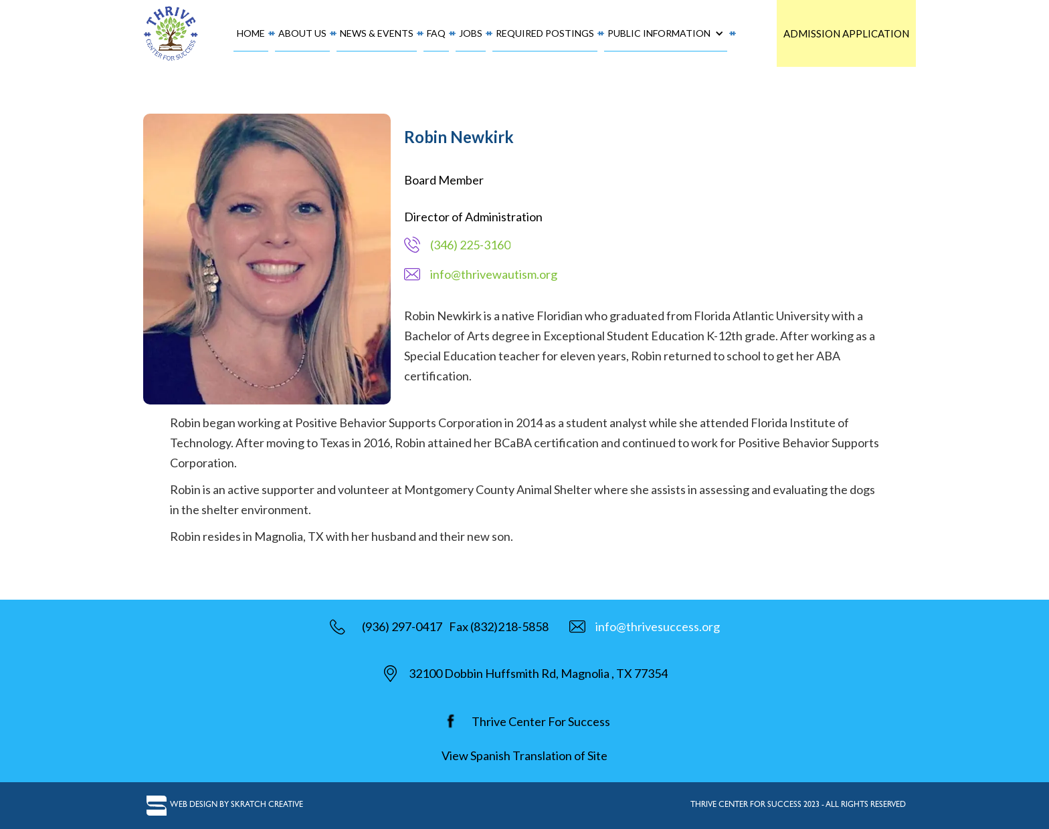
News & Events (376, 33)
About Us (302, 33)
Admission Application (846, 33)
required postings (545, 33)
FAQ (436, 33)
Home (251, 33)
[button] (665, 33)
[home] (171, 33)
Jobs (470, 33)
